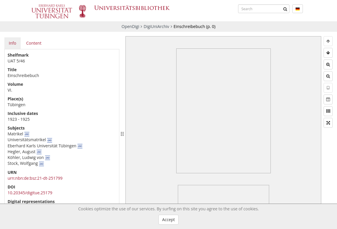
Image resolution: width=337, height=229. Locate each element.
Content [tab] (33, 43)
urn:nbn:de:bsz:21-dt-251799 (35, 178)
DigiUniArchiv (156, 26)
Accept (168, 219)
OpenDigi (130, 26)
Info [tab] (12, 43)
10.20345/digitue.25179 (30, 192)
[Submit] (285, 8)
